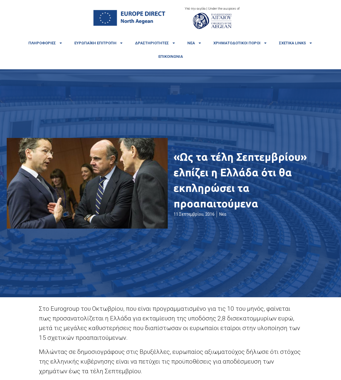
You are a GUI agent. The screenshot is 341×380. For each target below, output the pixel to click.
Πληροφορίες (45, 43)
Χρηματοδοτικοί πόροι (240, 43)
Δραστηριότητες (155, 43)
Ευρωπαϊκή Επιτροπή (98, 43)
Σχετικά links (296, 43)
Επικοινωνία (170, 56)
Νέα (194, 43)
